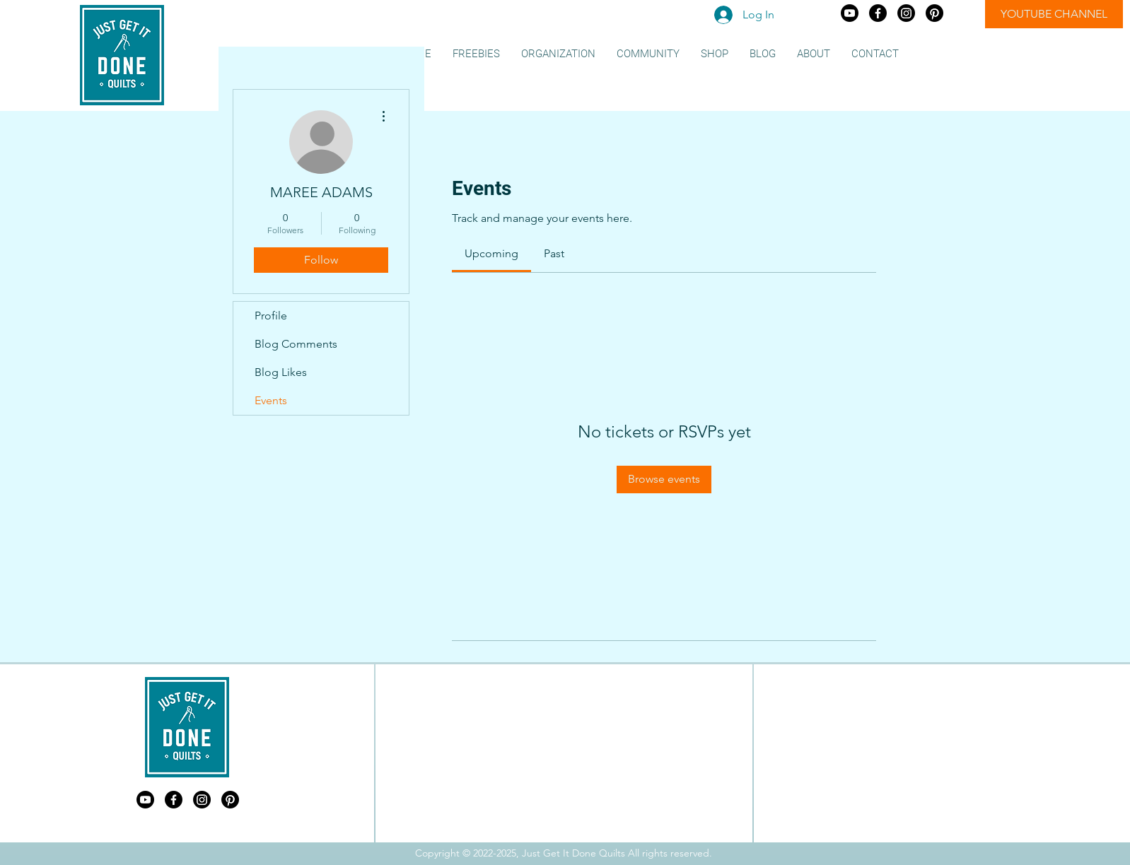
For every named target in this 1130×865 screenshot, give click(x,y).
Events (271, 400)
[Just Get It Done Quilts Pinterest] (934, 13)
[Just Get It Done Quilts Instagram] (906, 13)
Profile (271, 315)
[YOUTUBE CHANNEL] (1054, 14)
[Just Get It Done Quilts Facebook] (878, 13)
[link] (491, 253)
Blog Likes (281, 372)
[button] (476, 54)
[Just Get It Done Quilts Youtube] (849, 13)
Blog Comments (296, 344)
